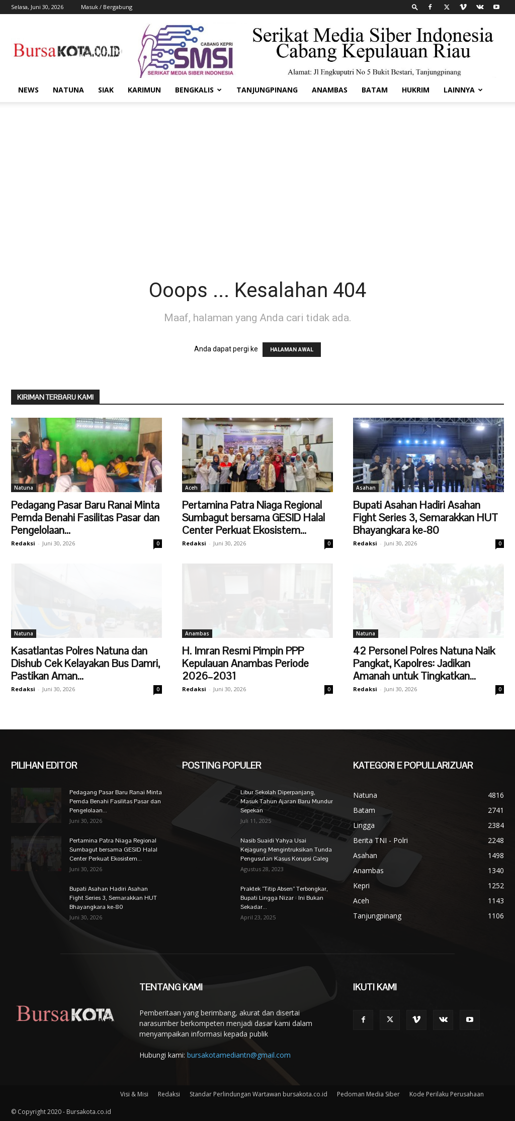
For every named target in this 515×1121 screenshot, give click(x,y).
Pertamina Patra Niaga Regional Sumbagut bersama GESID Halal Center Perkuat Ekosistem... (253, 517)
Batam (375, 90)
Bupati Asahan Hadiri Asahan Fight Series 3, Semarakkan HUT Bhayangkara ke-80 (425, 517)
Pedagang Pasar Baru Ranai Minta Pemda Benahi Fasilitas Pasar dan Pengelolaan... (85, 517)
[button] (414, 7)
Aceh (191, 487)
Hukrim (416, 90)
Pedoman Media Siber (368, 1094)
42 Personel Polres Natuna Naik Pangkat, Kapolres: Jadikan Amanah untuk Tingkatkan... (424, 663)
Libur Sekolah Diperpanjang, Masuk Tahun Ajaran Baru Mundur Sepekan (286, 801)
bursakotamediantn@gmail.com (239, 1055)
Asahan (366, 487)
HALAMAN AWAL (291, 349)
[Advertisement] (257, 177)
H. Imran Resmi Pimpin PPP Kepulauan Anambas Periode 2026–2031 (245, 663)
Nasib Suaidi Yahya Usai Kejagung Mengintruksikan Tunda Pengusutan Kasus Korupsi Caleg (286, 849)
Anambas (330, 90)
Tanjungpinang (267, 90)
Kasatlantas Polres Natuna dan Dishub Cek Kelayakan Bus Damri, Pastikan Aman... (85, 663)
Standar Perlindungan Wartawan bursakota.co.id (258, 1094)
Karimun (144, 90)
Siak (106, 90)
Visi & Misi (134, 1094)
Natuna (68, 90)
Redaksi (23, 543)
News (28, 90)
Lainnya (463, 90)
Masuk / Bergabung (106, 7)
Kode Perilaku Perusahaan (446, 1094)
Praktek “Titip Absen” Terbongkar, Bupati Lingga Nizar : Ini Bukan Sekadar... (284, 898)
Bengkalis (198, 90)
